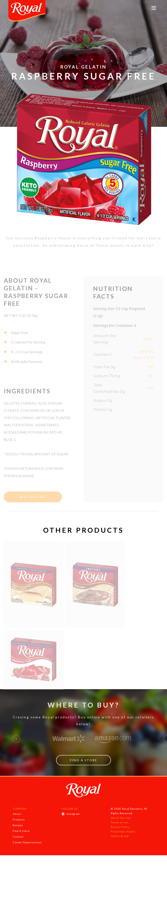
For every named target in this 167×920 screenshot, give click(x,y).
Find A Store (21, 838)
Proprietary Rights (123, 838)
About (17, 820)
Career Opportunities (27, 849)
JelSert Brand (120, 843)
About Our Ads (121, 824)
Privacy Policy (120, 834)
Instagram (71, 820)
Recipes (18, 832)
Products (19, 826)
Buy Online (31, 505)
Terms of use (119, 829)
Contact (18, 843)
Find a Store (83, 767)
